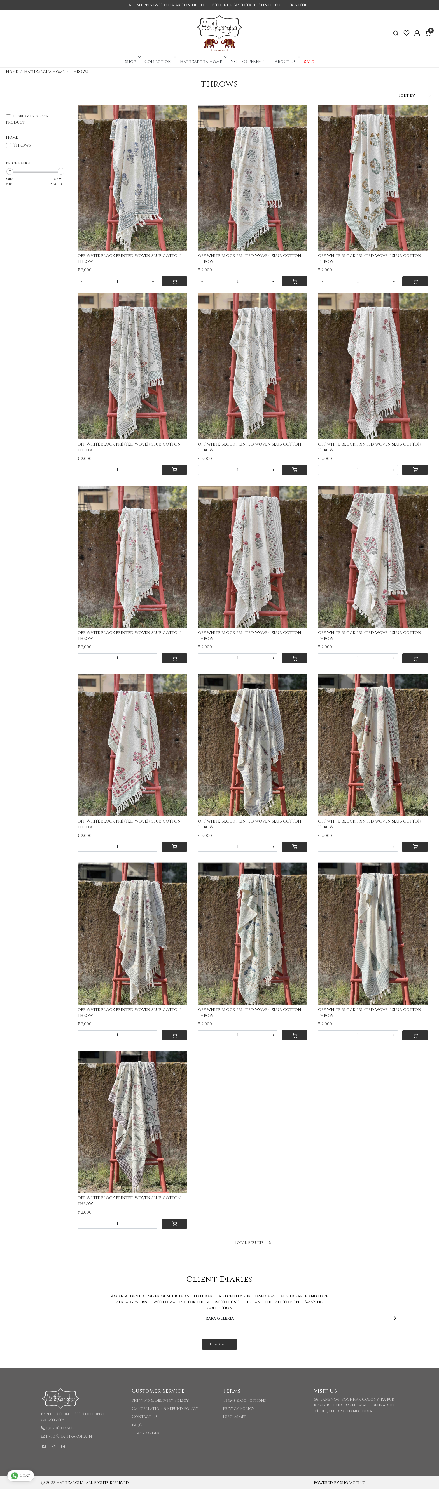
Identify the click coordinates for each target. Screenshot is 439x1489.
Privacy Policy (238, 1408)
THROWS (22, 145)
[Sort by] (410, 95)
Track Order (146, 1433)
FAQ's (137, 1425)
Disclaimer (235, 1416)
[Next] (394, 1318)
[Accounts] (417, 33)
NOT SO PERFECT (248, 62)
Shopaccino (353, 1482)
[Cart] (174, 281)
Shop (132, 62)
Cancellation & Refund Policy (165, 1408)
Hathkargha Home (202, 62)
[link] (396, 33)
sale (309, 62)
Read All (219, 1344)
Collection (159, 62)
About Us (287, 62)
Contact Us (145, 1416)
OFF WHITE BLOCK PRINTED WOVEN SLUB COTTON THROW (129, 258)
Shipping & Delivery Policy (160, 1400)
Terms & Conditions (244, 1400)
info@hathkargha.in (69, 1436)
